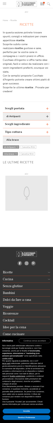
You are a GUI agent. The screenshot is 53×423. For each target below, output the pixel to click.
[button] (35, 340)
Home (5, 20)
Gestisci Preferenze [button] (26, 417)
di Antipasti (11, 147)
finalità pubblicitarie (17, 376)
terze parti (6, 363)
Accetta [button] (26, 411)
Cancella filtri (28, 147)
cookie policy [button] (7, 358)
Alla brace (10, 154)
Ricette (13, 20)
